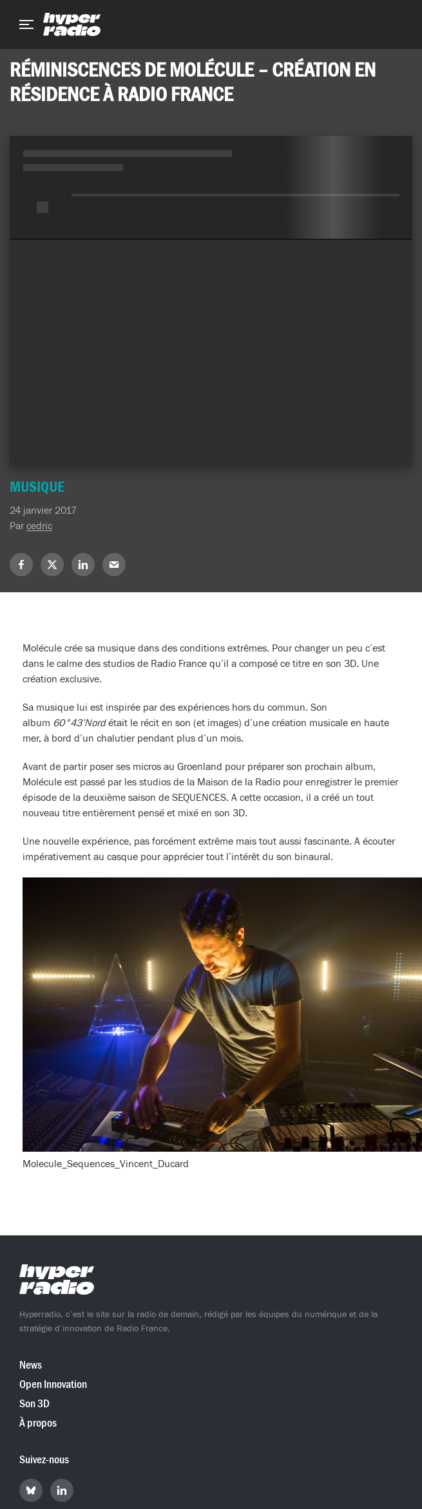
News (30, 1365)
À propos (38, 1423)
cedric (39, 526)
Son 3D (34, 1404)
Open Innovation (53, 1384)
